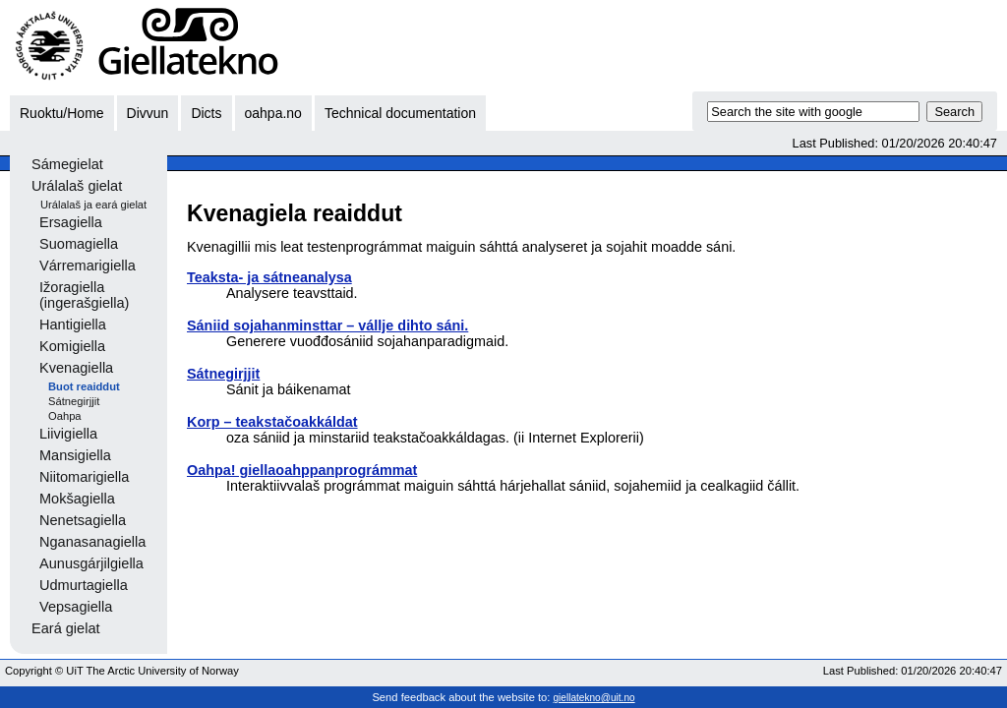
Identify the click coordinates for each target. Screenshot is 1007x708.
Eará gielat (65, 628)
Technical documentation (400, 113)
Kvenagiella (76, 368)
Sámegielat (67, 164)
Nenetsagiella (82, 520)
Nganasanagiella (92, 542)
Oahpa (65, 416)
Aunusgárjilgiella (91, 563)
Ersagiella (70, 222)
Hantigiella (72, 324)
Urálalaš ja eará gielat (93, 204)
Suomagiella (78, 244)
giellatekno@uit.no (594, 697)
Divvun (148, 113)
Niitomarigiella (84, 477)
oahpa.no (273, 113)
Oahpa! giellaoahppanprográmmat (302, 470)
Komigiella (72, 346)
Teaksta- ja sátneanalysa (269, 277)
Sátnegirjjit (73, 401)
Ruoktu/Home (62, 113)
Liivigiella (68, 434)
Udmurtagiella (83, 585)
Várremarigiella (87, 265)
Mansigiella (75, 455)
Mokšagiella (77, 498)
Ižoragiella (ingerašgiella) (84, 295)
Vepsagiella (75, 607)
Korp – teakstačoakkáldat (272, 422)
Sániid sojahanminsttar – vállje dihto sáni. (327, 325)
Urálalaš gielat (76, 186)
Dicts (206, 113)
